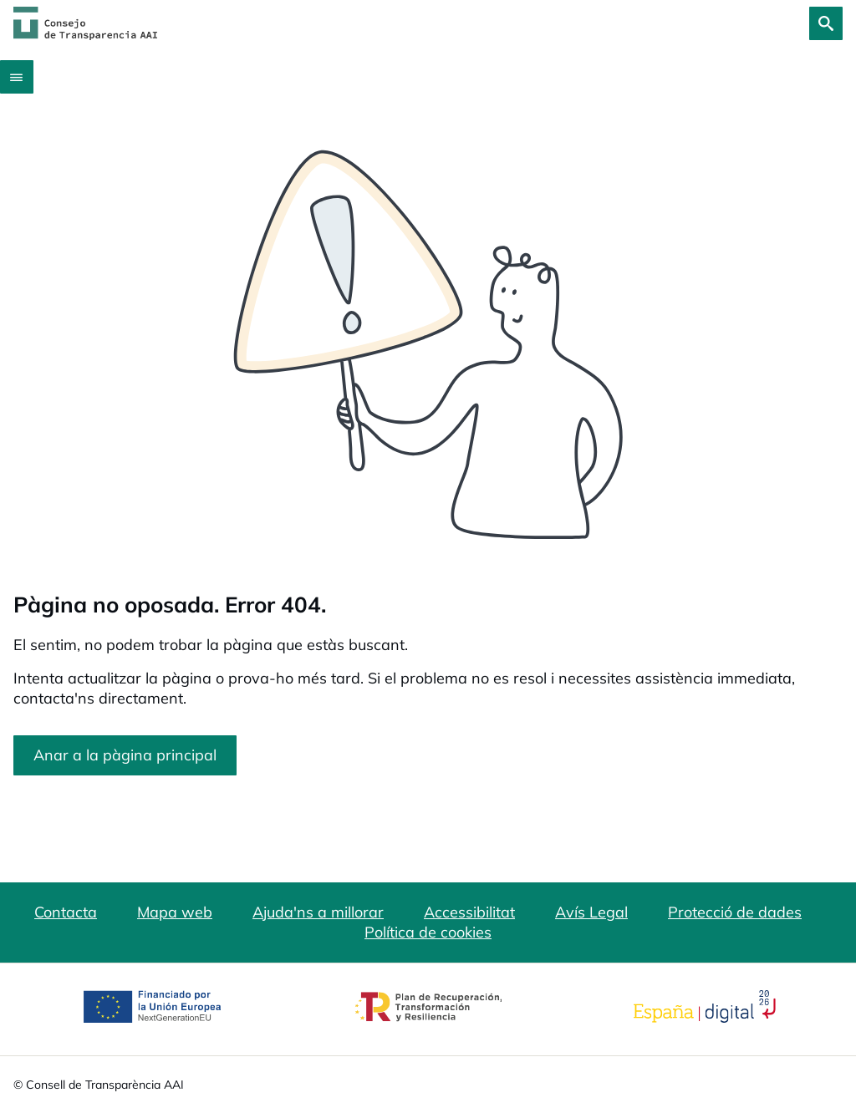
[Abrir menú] (16, 77)
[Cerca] (826, 23)
